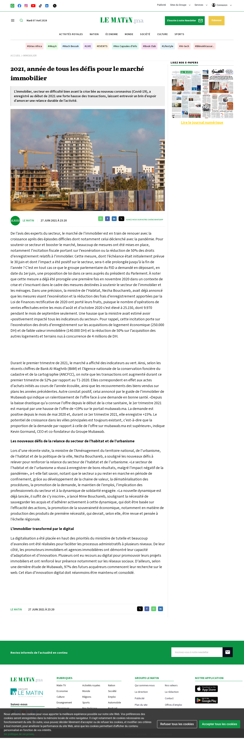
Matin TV (61, 685)
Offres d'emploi (173, 704)
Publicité (161, 5)
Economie (62, 691)
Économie (112, 34)
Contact (169, 698)
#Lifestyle (167, 46)
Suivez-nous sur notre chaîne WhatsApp (144, 219)
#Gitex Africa (34, 46)
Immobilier (30, 55)
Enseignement (64, 702)
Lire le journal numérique (202, 122)
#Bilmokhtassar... (204, 46)
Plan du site (141, 704)
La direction (141, 691)
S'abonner (216, 20)
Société (145, 34)
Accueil (15, 55)
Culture (162, 34)
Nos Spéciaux (89, 708)
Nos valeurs (171, 685)
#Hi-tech (184, 46)
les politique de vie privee (19, 734)
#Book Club (149, 46)
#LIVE (88, 46)
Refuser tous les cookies (177, 724)
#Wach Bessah (71, 46)
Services (201, 5)
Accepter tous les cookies (219, 724)
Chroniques (63, 708)
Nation (94, 34)
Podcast (112, 708)
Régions (86, 696)
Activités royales (71, 34)
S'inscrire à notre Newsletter (185, 20)
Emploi (112, 696)
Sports (179, 34)
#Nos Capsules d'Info (125, 46)
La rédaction (172, 691)
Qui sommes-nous (145, 685)
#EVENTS (102, 46)
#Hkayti (52, 46)
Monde (129, 34)
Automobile (114, 702)
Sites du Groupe (180, 5)
